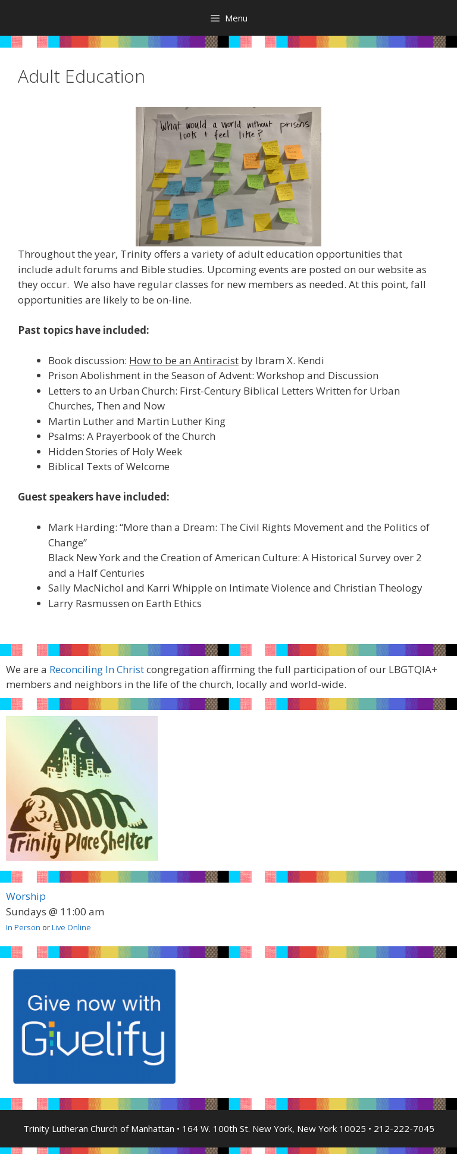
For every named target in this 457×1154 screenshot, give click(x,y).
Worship (26, 896)
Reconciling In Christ (96, 669)
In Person (23, 927)
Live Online (71, 927)
